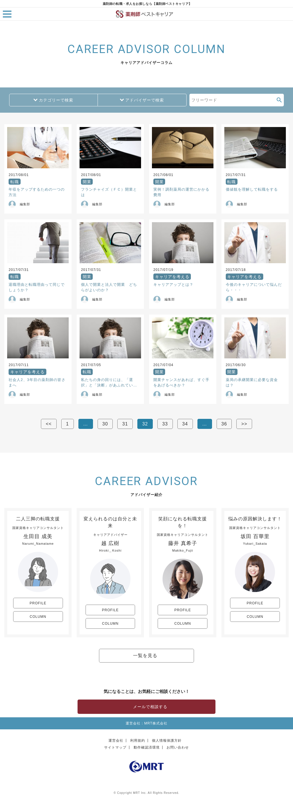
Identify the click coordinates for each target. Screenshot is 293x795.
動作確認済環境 (147, 747)
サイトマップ (115, 747)
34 (185, 423)
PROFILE (38, 603)
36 (224, 423)
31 (125, 423)
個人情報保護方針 (167, 741)
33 (165, 423)
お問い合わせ (178, 747)
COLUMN (38, 617)
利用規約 (137, 741)
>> (244, 423)
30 (105, 423)
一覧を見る (145, 655)
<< (49, 423)
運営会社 (115, 741)
